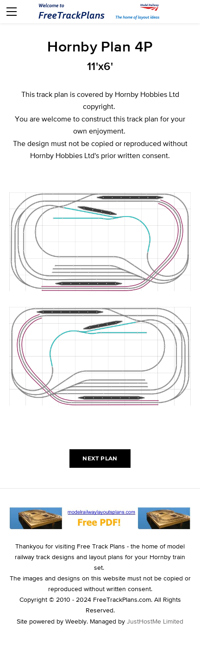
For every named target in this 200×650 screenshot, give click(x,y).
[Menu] (11, 11)
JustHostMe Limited (155, 621)
